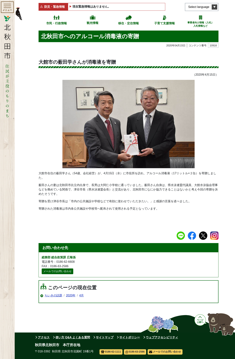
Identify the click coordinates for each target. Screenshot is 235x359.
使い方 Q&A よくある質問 (72, 337)
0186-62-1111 (111, 351)
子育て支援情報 (164, 23)
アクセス (44, 337)
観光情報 (92, 22)
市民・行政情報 (56, 23)
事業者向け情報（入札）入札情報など (200, 24)
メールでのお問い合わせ (57, 271)
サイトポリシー (129, 337)
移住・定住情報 (128, 23)
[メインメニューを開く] (7, 7)
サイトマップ (104, 337)
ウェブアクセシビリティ (162, 337)
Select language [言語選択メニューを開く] (198, 6)
